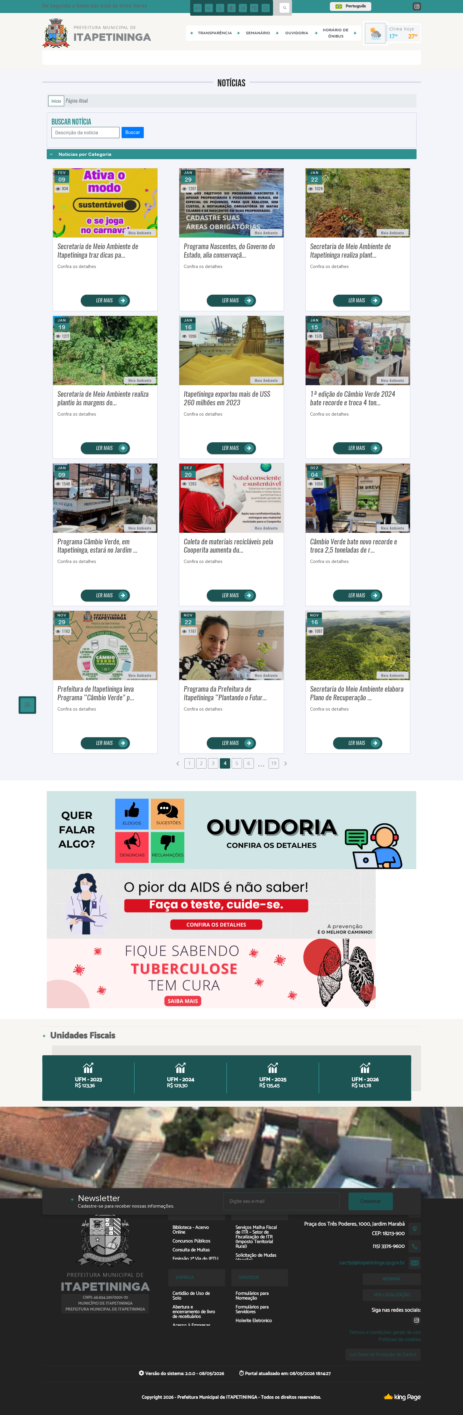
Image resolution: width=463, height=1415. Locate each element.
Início (56, 101)
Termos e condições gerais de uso (385, 1332)
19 (273, 763)
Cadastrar (370, 1201)
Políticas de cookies (400, 1339)
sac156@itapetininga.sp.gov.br (372, 1263)
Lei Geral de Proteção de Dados (383, 1354)
